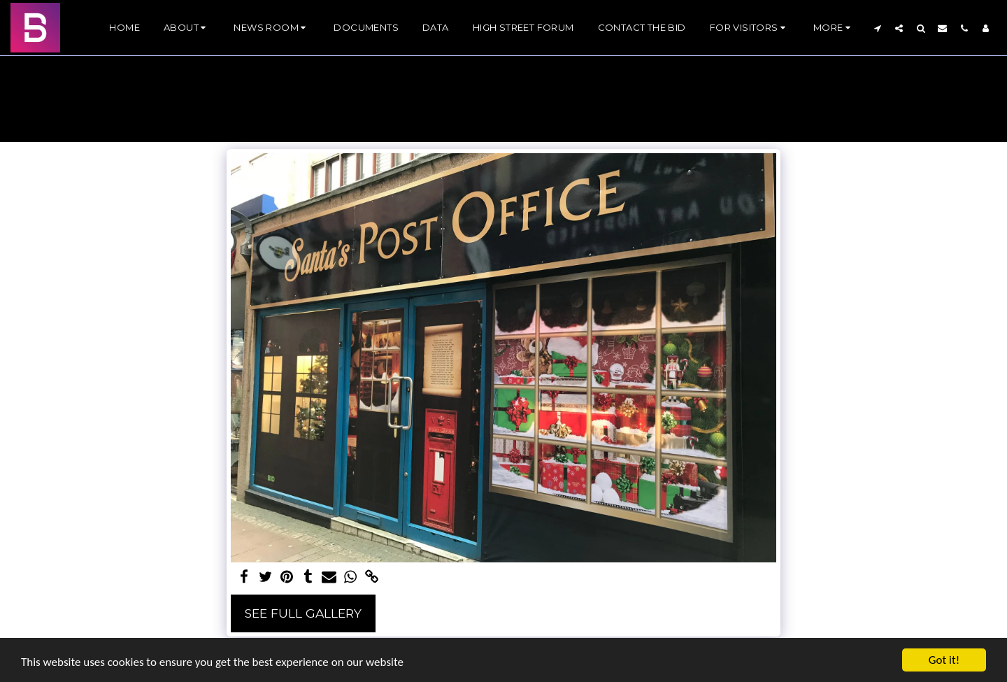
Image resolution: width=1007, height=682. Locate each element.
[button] (186, 28)
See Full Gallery (303, 613)
